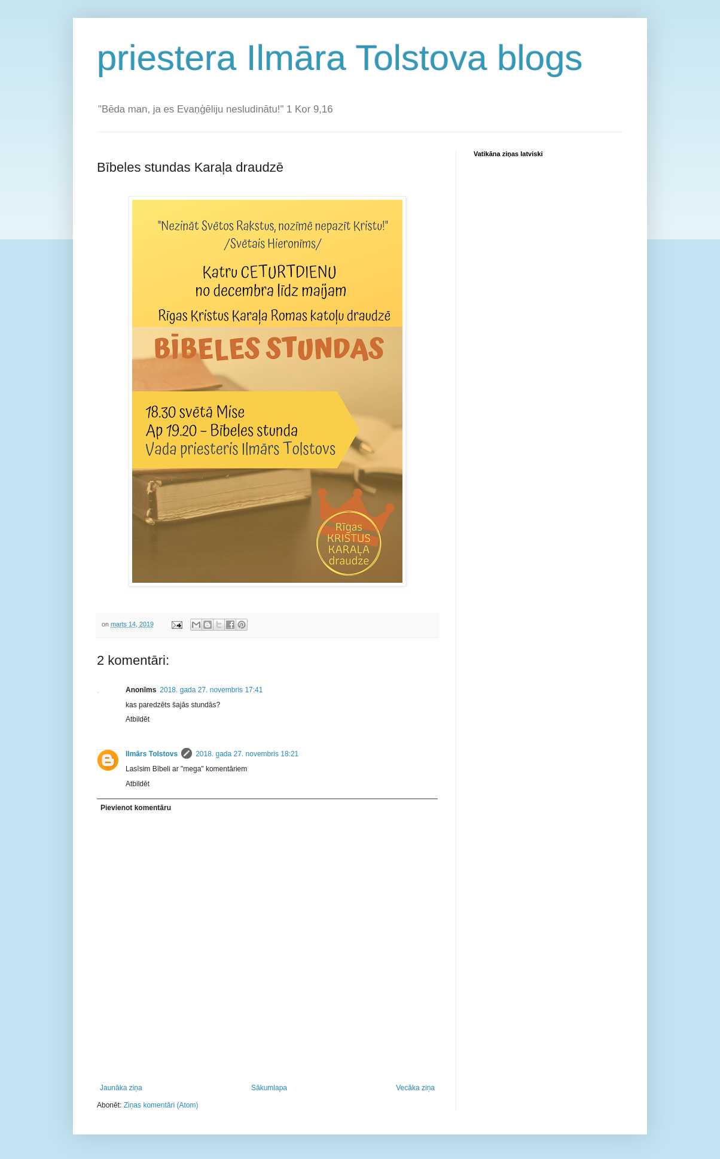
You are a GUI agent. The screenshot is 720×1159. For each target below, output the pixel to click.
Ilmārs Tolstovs (152, 754)
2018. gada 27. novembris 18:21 (247, 754)
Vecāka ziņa (415, 1088)
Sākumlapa (269, 1088)
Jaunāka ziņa (121, 1088)
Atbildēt (138, 719)
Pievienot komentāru (135, 808)
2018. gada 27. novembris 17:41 (211, 690)
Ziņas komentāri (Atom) (161, 1105)
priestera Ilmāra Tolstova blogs (340, 58)
